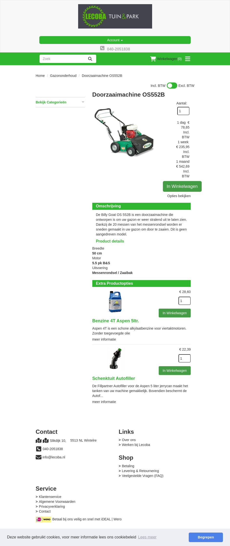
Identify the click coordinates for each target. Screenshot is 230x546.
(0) (166, 59)
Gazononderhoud (63, 76)
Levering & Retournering (140, 471)
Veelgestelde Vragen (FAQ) (142, 476)
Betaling (128, 466)
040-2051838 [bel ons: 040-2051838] (53, 449)
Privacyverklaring (52, 506)
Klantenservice (50, 497)
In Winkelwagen (182, 186)
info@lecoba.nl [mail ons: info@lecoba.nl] (53, 457)
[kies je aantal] (184, 301)
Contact (45, 511)
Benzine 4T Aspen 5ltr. (115, 320)
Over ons (129, 440)
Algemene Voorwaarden (57, 502)
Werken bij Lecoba (136, 445)
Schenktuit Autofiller (113, 378)
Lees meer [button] (147, 537)
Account (115, 40)
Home (40, 76)
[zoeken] (90, 59)
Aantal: (181, 103)
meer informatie (104, 339)
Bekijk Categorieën (60, 102)
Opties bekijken (179, 196)
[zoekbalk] (62, 59)
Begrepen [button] (206, 537)
